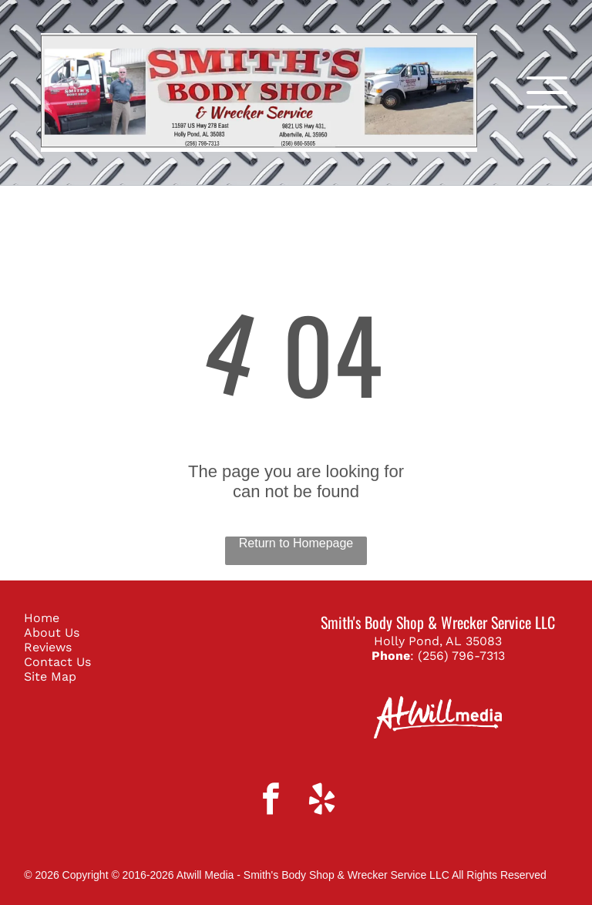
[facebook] (270, 800)
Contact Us (57, 661)
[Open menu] (546, 92)
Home (41, 618)
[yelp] (321, 800)
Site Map (50, 676)
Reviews (48, 647)
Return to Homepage (296, 543)
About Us (51, 632)
